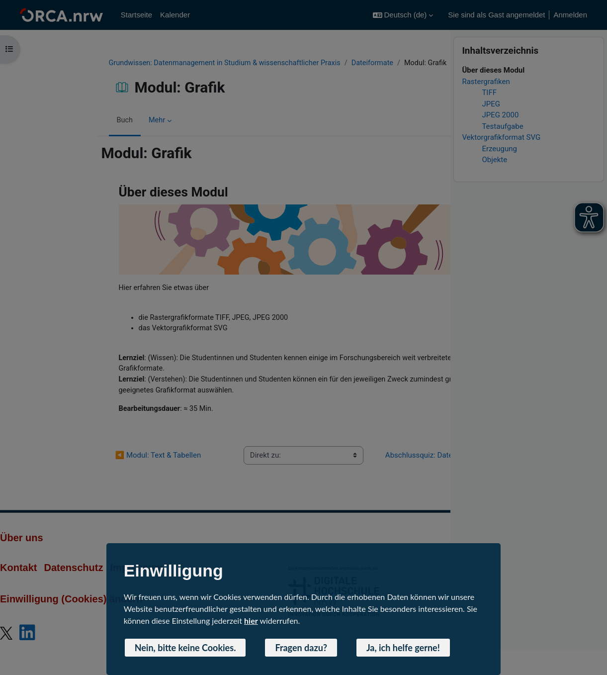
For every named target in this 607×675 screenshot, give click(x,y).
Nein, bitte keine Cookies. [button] (185, 647)
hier (251, 620)
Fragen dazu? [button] (301, 647)
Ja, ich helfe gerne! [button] (403, 647)
